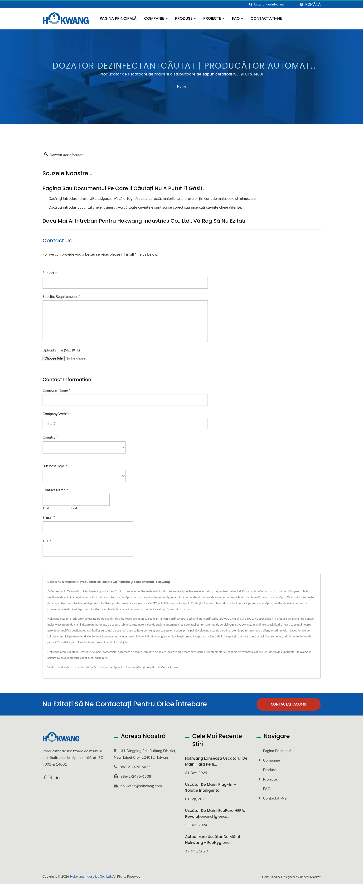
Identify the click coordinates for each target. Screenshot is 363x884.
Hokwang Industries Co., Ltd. (91, 876)
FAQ (237, 18)
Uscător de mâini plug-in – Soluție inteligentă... (210, 787)
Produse (185, 18)
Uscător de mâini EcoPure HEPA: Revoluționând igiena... (215, 813)
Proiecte (213, 18)
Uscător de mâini (131, 667)
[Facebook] (45, 777)
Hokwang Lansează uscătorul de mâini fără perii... (216, 761)
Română (312, 4)
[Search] (275, 4)
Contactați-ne (266, 18)
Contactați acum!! (288, 704)
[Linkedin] (57, 777)
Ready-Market (310, 877)
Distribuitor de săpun (107, 667)
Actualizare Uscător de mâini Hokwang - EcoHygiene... (212, 839)
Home (181, 86)
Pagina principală (118, 18)
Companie (156, 18)
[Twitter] (51, 777)
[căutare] (250, 4)
